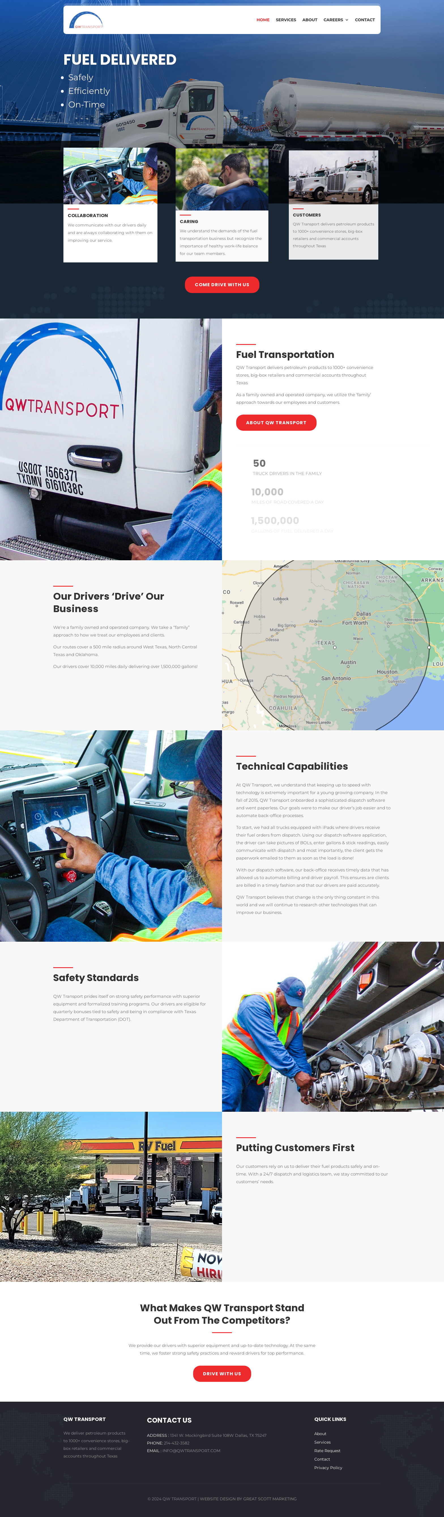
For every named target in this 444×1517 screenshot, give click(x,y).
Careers (333, 20)
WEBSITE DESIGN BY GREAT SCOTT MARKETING (248, 1498)
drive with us (222, 1373)
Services (286, 20)
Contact (365, 20)
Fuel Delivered (120, 74)
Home (263, 20)
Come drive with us (222, 284)
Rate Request (327, 1451)
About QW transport (276, 422)
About (309, 20)
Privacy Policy (328, 1468)
